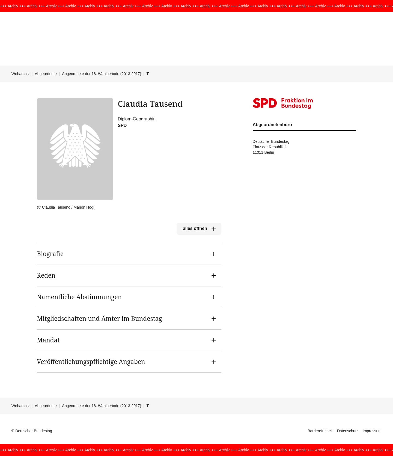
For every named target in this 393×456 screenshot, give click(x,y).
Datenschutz (347, 431)
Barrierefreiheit (320, 431)
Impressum (372, 431)
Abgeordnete (46, 74)
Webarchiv (20, 74)
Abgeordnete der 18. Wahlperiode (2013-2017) (101, 74)
